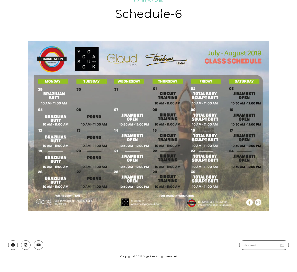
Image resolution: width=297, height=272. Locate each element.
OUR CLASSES (137, 13)
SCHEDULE (164, 13)
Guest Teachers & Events (198, 13)
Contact (282, 13)
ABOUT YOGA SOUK (105, 13)
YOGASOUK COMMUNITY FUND (246, 13)
